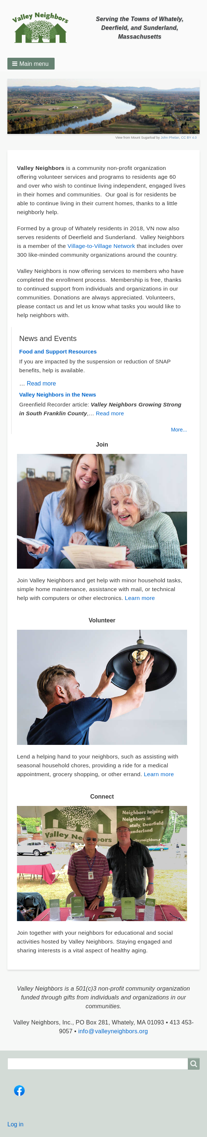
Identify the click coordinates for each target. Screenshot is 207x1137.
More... (179, 430)
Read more (41, 383)
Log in (15, 1124)
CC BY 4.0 (189, 137)
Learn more (140, 598)
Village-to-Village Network (101, 246)
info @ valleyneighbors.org (113, 1031)
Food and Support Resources (58, 351)
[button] (31, 64)
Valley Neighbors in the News (57, 394)
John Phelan (170, 137)
